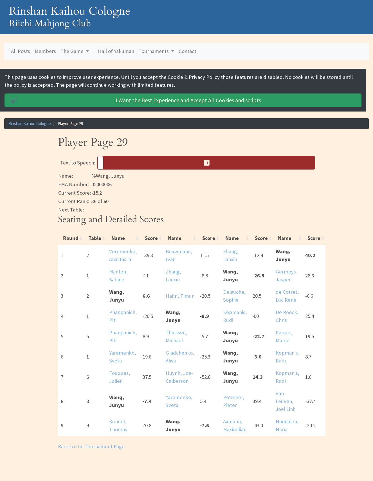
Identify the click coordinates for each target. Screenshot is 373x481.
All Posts (20, 51)
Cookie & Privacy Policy (194, 77)
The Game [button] (72, 51)
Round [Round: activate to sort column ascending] (70, 238)
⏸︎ (208, 162)
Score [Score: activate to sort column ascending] (151, 238)
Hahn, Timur (180, 296)
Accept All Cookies (135, 100)
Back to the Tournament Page (91, 446)
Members (45, 51)
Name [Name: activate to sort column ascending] (118, 238)
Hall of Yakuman (116, 51)
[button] (206, 163)
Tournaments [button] (154, 51)
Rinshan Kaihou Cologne (29, 123)
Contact (187, 51)
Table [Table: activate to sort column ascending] (95, 238)
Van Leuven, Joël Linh (286, 401)
